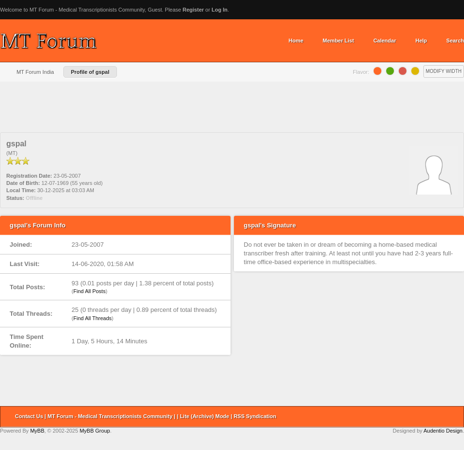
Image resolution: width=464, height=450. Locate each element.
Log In (220, 10)
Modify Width (444, 71)
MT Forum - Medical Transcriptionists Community (110, 416)
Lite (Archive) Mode (204, 416)
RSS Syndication (254, 416)
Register (193, 10)
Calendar (384, 40)
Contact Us (29, 416)
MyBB (37, 431)
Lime (390, 71)
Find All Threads (92, 318)
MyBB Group (95, 431)
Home (296, 40)
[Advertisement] (232, 110)
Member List (338, 40)
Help (421, 40)
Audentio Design (443, 431)
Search (455, 40)
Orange (377, 71)
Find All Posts (89, 291)
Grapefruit (402, 71)
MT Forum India (35, 72)
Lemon (415, 71)
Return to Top (453, 417)
